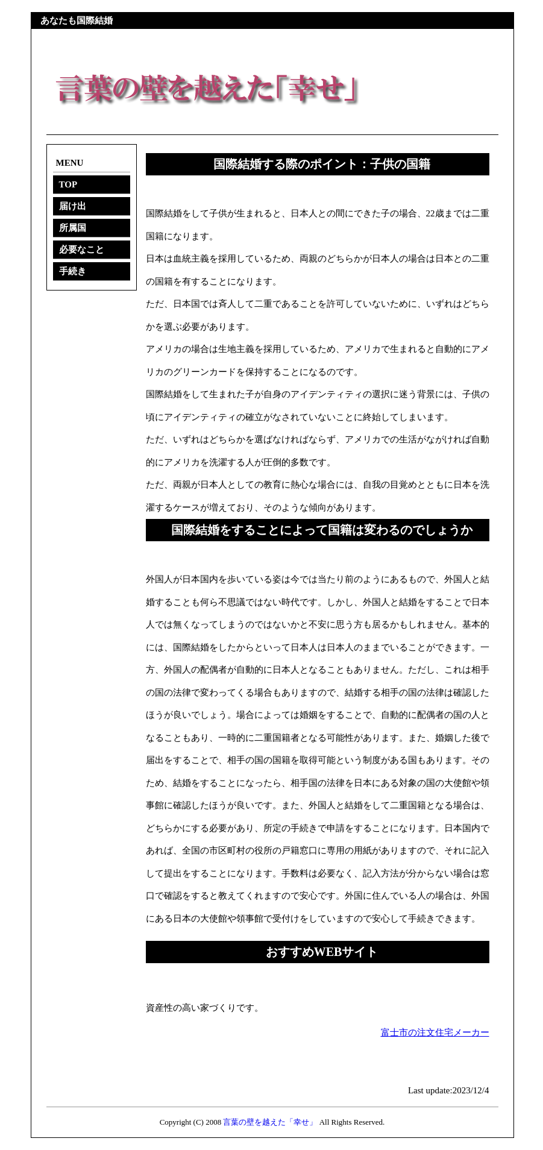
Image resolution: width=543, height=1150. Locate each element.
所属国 (72, 228)
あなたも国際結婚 (76, 20)
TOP (68, 184)
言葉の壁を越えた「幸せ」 (270, 1121)
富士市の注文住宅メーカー (435, 1032)
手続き (72, 271)
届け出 (72, 206)
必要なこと (81, 249)
